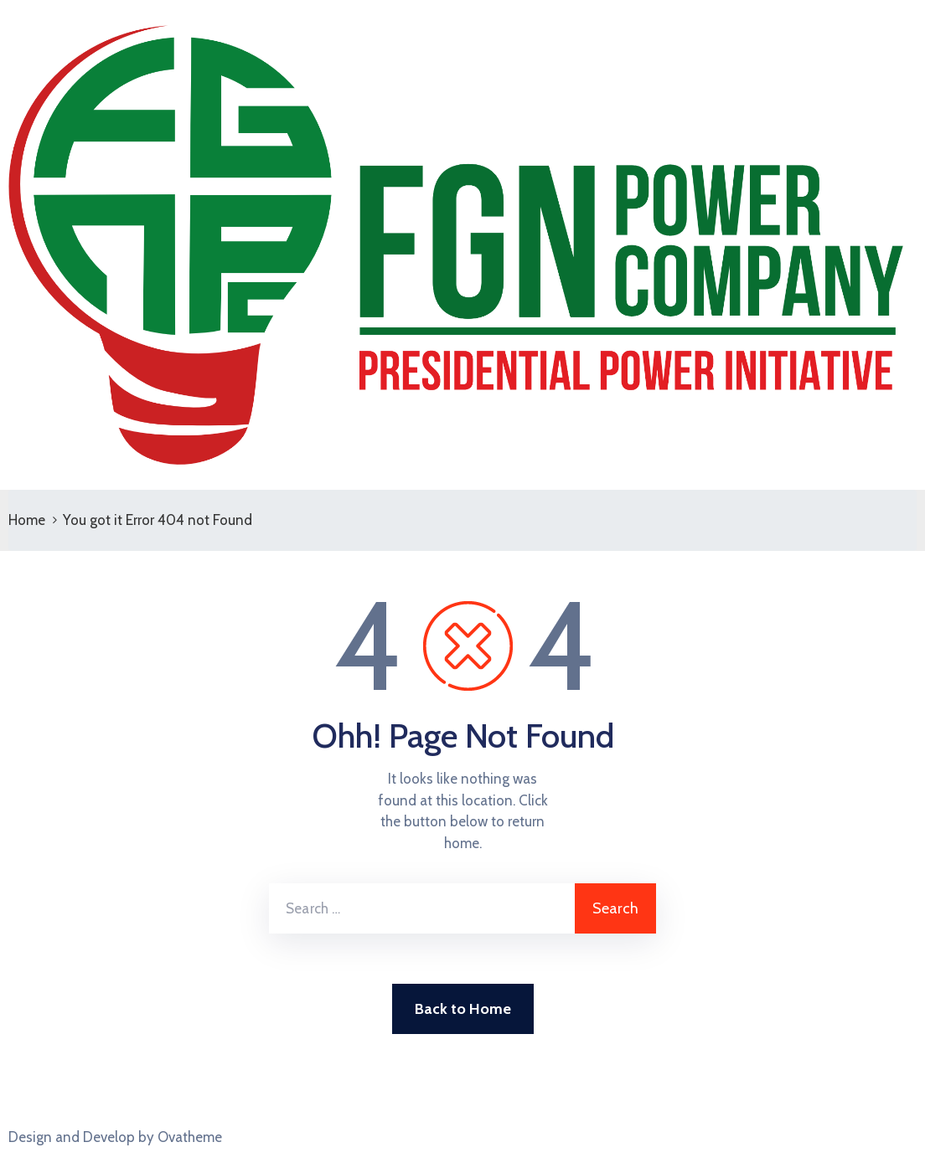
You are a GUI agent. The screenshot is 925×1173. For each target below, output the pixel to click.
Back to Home (463, 1009)
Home (26, 520)
